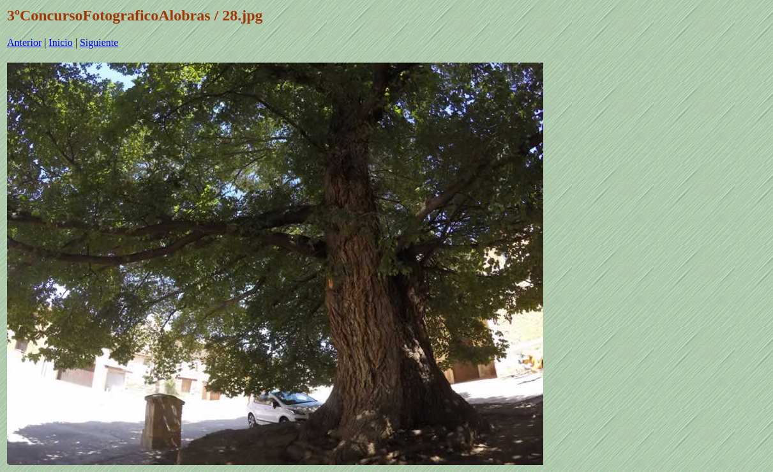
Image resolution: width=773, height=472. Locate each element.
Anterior (24, 42)
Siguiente (99, 42)
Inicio (60, 42)
